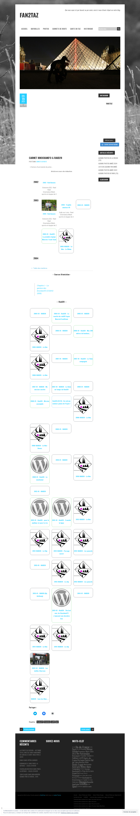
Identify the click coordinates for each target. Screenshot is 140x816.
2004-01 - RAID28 (40, 313)
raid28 (52, 722)
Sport (57, 722)
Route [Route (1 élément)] (93, 755)
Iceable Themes (57, 795)
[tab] (61, 268)
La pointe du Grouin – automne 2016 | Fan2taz (30, 751)
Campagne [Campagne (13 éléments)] (76, 768)
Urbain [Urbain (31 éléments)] (75, 751)
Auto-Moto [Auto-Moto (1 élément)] (90, 775)
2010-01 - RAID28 (61, 460)
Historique (88, 28)
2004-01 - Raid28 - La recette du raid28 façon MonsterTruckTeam (61, 316)
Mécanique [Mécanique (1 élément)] (81, 773)
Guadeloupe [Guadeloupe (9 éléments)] (84, 784)
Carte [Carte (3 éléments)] (91, 747)
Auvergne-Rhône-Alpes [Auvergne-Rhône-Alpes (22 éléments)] (81, 766)
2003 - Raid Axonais (49, 214)
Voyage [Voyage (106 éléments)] (83, 782)
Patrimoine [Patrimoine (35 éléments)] (85, 753)
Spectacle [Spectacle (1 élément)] (73, 747)
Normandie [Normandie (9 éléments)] (87, 764)
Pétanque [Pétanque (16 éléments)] (75, 775)
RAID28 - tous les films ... (40, 699)
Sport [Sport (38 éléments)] (74, 786)
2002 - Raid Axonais (49, 182)
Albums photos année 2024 (107, 163)
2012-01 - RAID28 (40, 491)
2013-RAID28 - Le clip (61, 582)
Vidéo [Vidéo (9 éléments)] (86, 762)
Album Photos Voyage (98, 795)
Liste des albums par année (107, 167)
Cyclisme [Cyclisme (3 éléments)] (80, 786)
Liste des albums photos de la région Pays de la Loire (86, 803)
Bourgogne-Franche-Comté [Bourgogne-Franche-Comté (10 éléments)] (82, 755)
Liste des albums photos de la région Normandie (101, 797)
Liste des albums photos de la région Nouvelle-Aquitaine (87, 799)
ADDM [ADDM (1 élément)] (78, 749)
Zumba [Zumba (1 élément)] (89, 784)
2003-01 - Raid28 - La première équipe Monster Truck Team (49, 237)
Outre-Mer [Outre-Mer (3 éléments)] (85, 775)
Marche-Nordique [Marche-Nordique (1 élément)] (90, 780)
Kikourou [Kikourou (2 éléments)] (85, 773)
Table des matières (40, 268)
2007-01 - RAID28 (61, 359)
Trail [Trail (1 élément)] (81, 771)
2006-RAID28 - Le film (39, 375)
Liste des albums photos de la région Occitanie (85, 801)
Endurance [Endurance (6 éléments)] (75, 782)
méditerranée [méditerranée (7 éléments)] (87, 786)
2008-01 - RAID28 (83, 387)
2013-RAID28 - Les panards (83, 582)
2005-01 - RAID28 (83, 313)
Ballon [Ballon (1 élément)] (80, 749)
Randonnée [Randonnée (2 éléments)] (80, 777)
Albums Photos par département (113, 795)
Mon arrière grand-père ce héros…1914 (30, 775)
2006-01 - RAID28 (61, 330)
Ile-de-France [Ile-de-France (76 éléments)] (82, 747)
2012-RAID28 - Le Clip (39, 551)
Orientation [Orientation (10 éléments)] (76, 779)
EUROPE (86, 797)
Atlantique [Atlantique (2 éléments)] (82, 769)
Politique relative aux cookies (69, 812)
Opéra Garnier (32, 760)
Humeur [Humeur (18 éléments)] (90, 749)
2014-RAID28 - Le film (39, 646)
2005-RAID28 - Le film (39, 347)
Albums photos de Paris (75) (108, 173)
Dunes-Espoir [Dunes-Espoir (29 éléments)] (77, 764)
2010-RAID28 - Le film (83, 476)
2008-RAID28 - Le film (83, 417)
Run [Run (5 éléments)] (91, 778)
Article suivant (85, 729)
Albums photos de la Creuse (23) (108, 159)
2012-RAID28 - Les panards (83, 551)
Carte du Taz (75, 28)
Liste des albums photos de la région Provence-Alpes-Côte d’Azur (89, 806)
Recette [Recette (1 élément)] (81, 775)
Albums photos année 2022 (107, 170)
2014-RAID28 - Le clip (61, 646)
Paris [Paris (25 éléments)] (74, 749)
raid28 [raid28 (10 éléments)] (81, 758)
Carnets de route (59, 28)
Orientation (47, 722)
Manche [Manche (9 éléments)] (81, 762)
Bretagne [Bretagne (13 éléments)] (81, 760)
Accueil (24, 28)
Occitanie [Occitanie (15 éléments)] (85, 777)
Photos (46, 28)
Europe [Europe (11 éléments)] (87, 768)
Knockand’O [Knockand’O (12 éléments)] (76, 771)
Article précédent (29, 729)
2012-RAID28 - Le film (83, 519)
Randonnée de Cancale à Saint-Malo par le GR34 (30, 754)
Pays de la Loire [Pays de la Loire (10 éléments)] (88, 771)
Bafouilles (35, 28)
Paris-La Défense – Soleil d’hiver (29, 764)
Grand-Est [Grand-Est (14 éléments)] (76, 773)
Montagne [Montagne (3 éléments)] (74, 778)
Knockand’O (40, 722)
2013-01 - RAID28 (40, 565)
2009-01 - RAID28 (61, 429)
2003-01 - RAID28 (83, 205)
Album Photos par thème (85, 795)
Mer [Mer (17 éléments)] (78, 753)
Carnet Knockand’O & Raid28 (45, 158)
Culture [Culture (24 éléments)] (75, 758)
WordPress (42, 795)
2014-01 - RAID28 (83, 593)
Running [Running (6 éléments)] (83, 749)
